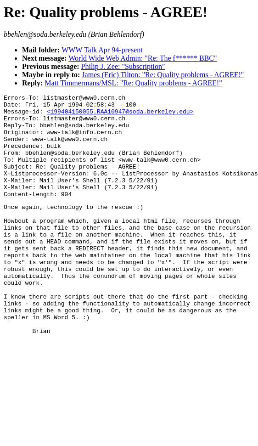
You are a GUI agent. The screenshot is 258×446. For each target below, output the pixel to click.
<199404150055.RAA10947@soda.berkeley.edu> (120, 115)
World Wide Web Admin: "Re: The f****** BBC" (142, 58)
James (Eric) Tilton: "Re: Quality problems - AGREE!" (163, 75)
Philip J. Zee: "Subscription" (123, 66)
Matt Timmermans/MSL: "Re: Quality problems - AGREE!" (133, 83)
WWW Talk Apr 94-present (102, 50)
